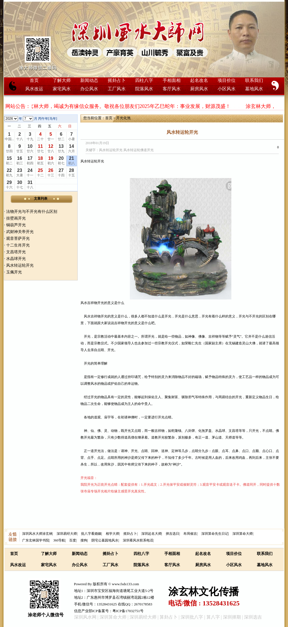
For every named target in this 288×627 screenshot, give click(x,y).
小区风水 (227, 88)
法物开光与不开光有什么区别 (31, 211)
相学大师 (112, 534)
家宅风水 (62, 88)
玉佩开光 (14, 272)
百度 (72, 540)
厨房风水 (199, 88)
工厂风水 (117, 88)
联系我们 (254, 80)
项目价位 (227, 80)
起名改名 (199, 80)
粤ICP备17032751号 (128, 611)
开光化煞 (123, 118)
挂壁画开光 (16, 218)
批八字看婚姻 (91, 534)
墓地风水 (254, 88)
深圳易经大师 (67, 534)
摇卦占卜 (117, 80)
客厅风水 (172, 88)
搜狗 (83, 540)
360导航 (59, 540)
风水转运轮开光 (20, 265)
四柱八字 (144, 80)
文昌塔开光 (16, 252)
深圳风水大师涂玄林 (37, 534)
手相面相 (172, 80)
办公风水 (89, 88)
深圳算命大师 (242, 534)
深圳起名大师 (151, 534)
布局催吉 (190, 534)
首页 (34, 80)
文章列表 (40, 198)
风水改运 (34, 88)
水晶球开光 (16, 259)
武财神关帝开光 (20, 232)
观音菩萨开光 (18, 238)
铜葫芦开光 (16, 225)
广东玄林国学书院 (35, 540)
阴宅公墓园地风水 (104, 540)
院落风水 (144, 88)
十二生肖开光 (18, 245)
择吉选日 (172, 534)
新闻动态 (89, 80)
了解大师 (62, 80)
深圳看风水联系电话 (138, 540)
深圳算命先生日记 (214, 534)
